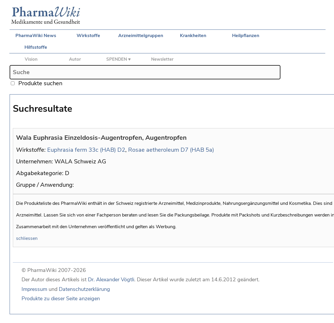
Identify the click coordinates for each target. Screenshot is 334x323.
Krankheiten (193, 35)
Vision (31, 59)
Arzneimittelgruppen (140, 35)
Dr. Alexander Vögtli (111, 279)
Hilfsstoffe (35, 47)
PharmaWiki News (35, 35)
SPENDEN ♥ (118, 59)
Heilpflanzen (245, 35)
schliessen (27, 238)
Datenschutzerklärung (84, 289)
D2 (121, 150)
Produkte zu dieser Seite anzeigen (61, 298)
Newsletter (162, 59)
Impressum (34, 289)
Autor (75, 59)
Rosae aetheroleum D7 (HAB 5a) (171, 150)
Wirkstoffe (88, 35)
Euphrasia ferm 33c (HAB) (81, 150)
